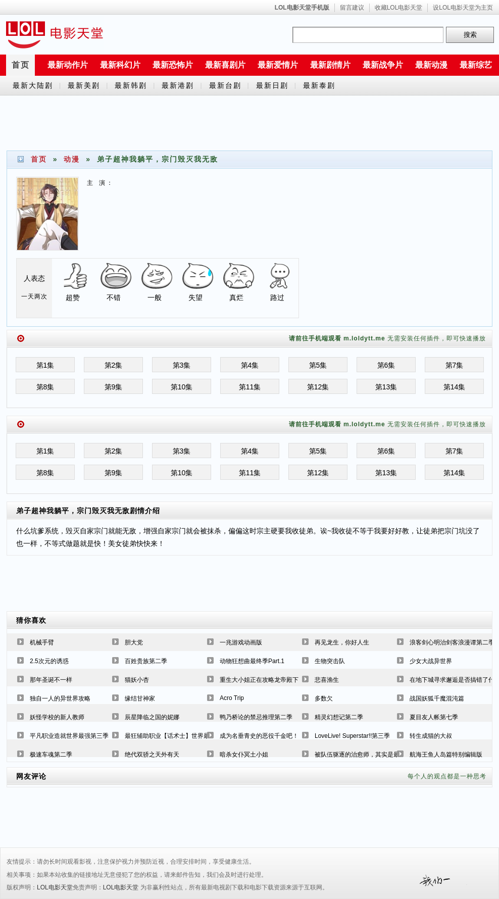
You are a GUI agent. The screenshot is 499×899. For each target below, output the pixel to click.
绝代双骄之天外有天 (152, 754)
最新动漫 (431, 65)
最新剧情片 (330, 65)
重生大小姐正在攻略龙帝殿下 (259, 679)
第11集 (250, 387)
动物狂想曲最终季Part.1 (252, 661)
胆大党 (134, 642)
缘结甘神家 (140, 698)
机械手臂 (42, 642)
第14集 (454, 387)
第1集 (45, 365)
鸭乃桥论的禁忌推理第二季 (256, 717)
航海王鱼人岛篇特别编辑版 (446, 754)
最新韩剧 (131, 85)
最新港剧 (178, 85)
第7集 (454, 365)
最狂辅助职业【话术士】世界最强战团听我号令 (188, 735)
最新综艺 (476, 65)
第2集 (114, 365)
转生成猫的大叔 (431, 735)
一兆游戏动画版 (241, 642)
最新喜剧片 (225, 65)
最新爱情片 (278, 65)
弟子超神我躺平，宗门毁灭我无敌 (73, 511)
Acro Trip (232, 698)
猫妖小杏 (137, 679)
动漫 (72, 159)
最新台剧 (225, 85)
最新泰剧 (319, 85)
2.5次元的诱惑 (49, 661)
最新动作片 (67, 65)
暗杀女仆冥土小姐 (244, 754)
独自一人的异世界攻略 (60, 698)
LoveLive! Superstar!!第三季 (352, 735)
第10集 (182, 387)
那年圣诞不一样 (51, 679)
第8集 (45, 387)
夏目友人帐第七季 (434, 717)
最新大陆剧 (33, 85)
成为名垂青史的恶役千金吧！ (259, 735)
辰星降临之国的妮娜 (152, 717)
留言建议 (352, 7)
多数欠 (324, 698)
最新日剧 (272, 85)
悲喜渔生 (327, 679)
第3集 (182, 365)
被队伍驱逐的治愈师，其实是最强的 (363, 754)
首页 (21, 65)
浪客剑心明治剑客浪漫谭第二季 (452, 642)
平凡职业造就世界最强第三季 (69, 735)
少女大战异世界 (431, 661)
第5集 (318, 365)
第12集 (318, 387)
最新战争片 (383, 65)
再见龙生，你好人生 (342, 642)
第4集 (250, 365)
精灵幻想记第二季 (339, 717)
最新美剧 (84, 85)
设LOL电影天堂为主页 (463, 7)
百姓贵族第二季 (146, 661)
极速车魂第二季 (51, 754)
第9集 (114, 387)
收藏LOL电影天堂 (399, 7)
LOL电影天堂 (55, 887)
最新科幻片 (120, 65)
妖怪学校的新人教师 (57, 717)
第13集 (386, 387)
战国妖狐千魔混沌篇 (437, 698)
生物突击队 (330, 661)
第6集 (386, 365)
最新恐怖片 (173, 65)
